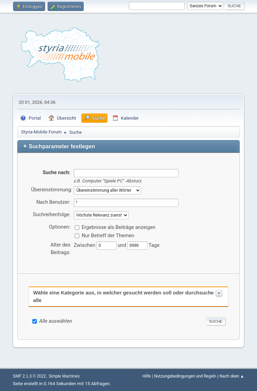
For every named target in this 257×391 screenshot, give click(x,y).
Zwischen (85, 245)
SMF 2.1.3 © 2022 (29, 376)
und (122, 245)
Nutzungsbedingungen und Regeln (185, 376)
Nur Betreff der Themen (108, 235)
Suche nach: (57, 172)
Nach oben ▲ (231, 376)
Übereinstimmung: (51, 190)
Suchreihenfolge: (51, 214)
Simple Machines (64, 376)
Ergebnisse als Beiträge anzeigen (118, 227)
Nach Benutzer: (53, 202)
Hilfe (146, 376)
